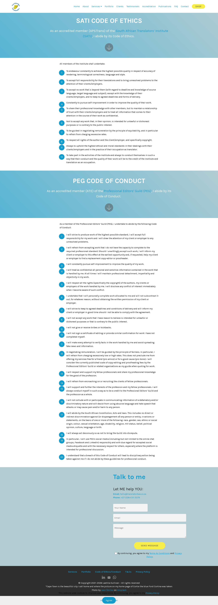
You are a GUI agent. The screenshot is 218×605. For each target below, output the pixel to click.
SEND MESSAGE (149, 545)
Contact (185, 6)
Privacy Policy (152, 593)
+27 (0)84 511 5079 (130, 497)
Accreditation (149, 6)
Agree (109, 600)
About (86, 6)
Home (77, 6)
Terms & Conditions (159, 553)
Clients (119, 6)
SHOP (198, 6)
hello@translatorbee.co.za (133, 494)
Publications (164, 6)
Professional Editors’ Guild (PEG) (127, 191)
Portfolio (109, 6)
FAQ (176, 6)
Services (96, 6)
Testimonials (132, 6)
